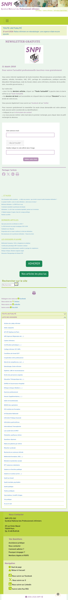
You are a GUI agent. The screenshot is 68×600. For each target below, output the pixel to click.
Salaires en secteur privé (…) (13, 474)
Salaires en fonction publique (13, 469)
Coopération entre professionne (13, 358)
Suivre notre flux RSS (19, 589)
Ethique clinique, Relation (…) (13, 388)
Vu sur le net (8, 504)
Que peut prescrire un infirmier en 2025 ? (12, 223)
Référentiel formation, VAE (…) (13, 457)
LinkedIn (16, 304)
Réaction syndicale (10, 448)
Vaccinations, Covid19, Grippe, (13, 495)
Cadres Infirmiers (9, 341)
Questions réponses (10, 439)
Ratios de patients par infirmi (13, 444)
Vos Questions (15, 539)
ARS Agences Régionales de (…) (14, 336)
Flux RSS (14, 307)
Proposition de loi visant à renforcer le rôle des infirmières (16, 231)
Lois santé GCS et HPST (11, 431)
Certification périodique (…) (12, 345)
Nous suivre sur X (17, 580)
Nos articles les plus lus (34, 274)
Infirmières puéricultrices (12, 422)
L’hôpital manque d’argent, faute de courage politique (15, 212)
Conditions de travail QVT (12, 353)
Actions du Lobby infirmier (12, 323)
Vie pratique (7, 499)
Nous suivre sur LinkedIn (20, 585)
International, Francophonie (12, 426)
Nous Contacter (16, 514)
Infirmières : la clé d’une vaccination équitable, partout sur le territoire (20, 209)
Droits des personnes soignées (13, 375)
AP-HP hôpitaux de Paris (11, 332)
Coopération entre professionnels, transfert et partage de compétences (19, 248)
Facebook (35, 103)
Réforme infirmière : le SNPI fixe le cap (12, 204)
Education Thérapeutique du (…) (14, 379)
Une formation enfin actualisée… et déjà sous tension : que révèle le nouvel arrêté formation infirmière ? (29, 199)
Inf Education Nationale (11, 414)
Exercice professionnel (11, 392)
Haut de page (15, 567)
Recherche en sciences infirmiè (13, 452)
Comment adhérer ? (16, 549)
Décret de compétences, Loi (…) (14, 362)
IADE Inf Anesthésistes (11, 401)
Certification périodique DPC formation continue (14, 245)
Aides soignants (9, 328)
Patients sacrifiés (5, 214)
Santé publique (8, 487)
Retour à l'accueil (17, 570)
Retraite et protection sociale (13, 461)
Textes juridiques (9, 491)
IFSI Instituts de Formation (12, 409)
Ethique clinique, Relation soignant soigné (12, 250)
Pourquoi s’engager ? (17, 552)
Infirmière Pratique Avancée (12, 418)
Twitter (46, 103)
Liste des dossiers (9, 317)
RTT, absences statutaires (12, 465)
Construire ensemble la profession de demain (13, 207)
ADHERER (34, 263)
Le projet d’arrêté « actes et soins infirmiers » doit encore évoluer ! (19, 202)
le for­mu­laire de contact (23, 113)
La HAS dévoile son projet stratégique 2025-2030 (14, 226)
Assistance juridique (16, 543)
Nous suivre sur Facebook (20, 576)
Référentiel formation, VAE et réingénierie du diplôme (15, 243)
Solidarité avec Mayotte (7, 229)
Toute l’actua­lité (17, 94)
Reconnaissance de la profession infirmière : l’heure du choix (17, 234)
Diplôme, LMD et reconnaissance (14, 371)
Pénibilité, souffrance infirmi (12, 435)
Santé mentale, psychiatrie (12, 482)
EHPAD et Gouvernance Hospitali (14, 384)
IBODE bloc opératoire (11, 405)
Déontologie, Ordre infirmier (12, 366)
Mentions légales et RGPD (19, 556)
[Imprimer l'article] (17, 175)
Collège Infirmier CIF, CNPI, (12, 349)
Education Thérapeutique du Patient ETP (12, 253)
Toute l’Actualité (9, 314)
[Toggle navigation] (7, 20)
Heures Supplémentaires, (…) (13, 396)
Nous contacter (15, 546)
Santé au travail (9, 478)
